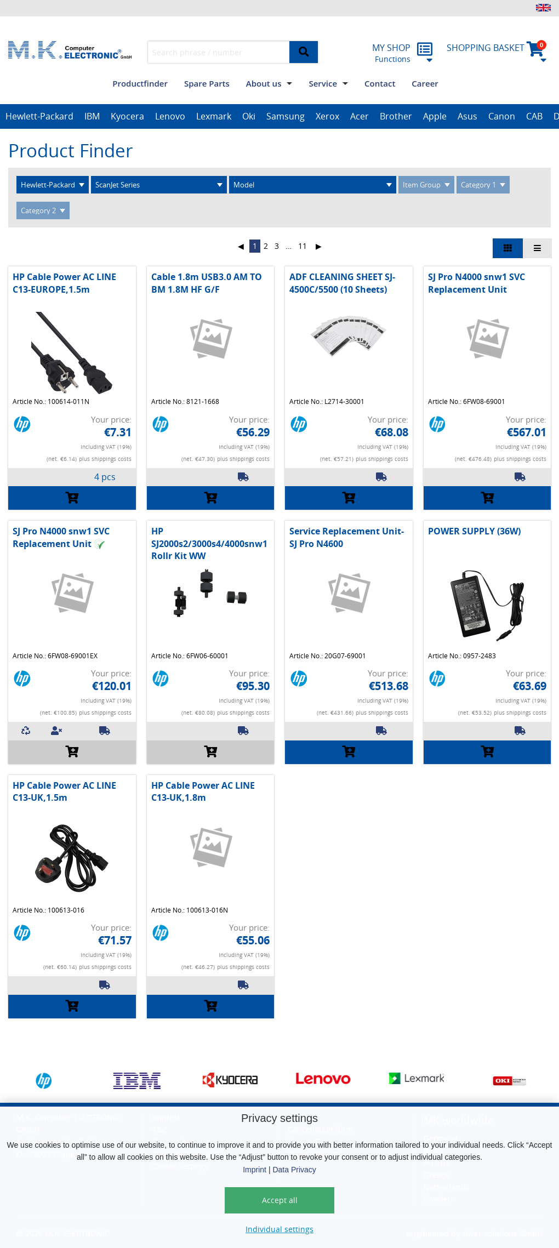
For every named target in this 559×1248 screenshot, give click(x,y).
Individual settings (279, 1229)
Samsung (285, 116)
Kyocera (127, 116)
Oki (248, 116)
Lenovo (170, 116)
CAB (534, 116)
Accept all (280, 1200)
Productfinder (140, 83)
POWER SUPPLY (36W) (474, 531)
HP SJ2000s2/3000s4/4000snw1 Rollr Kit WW (209, 543)
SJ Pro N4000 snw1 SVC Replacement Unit (476, 283)
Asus (467, 116)
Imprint (254, 1169)
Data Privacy (294, 1169)
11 (302, 246)
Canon (501, 116)
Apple (435, 116)
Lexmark (213, 116)
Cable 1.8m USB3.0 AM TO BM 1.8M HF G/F (206, 283)
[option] (39, 116)
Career (425, 83)
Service (323, 83)
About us (264, 83)
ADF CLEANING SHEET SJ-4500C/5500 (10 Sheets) (342, 283)
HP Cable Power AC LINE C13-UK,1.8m (203, 791)
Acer (359, 116)
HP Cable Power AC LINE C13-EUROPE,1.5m (64, 283)
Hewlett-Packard (39, 116)
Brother (396, 116)
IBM (92, 116)
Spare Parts (207, 83)
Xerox (327, 116)
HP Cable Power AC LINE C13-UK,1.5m (64, 791)
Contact (379, 83)
